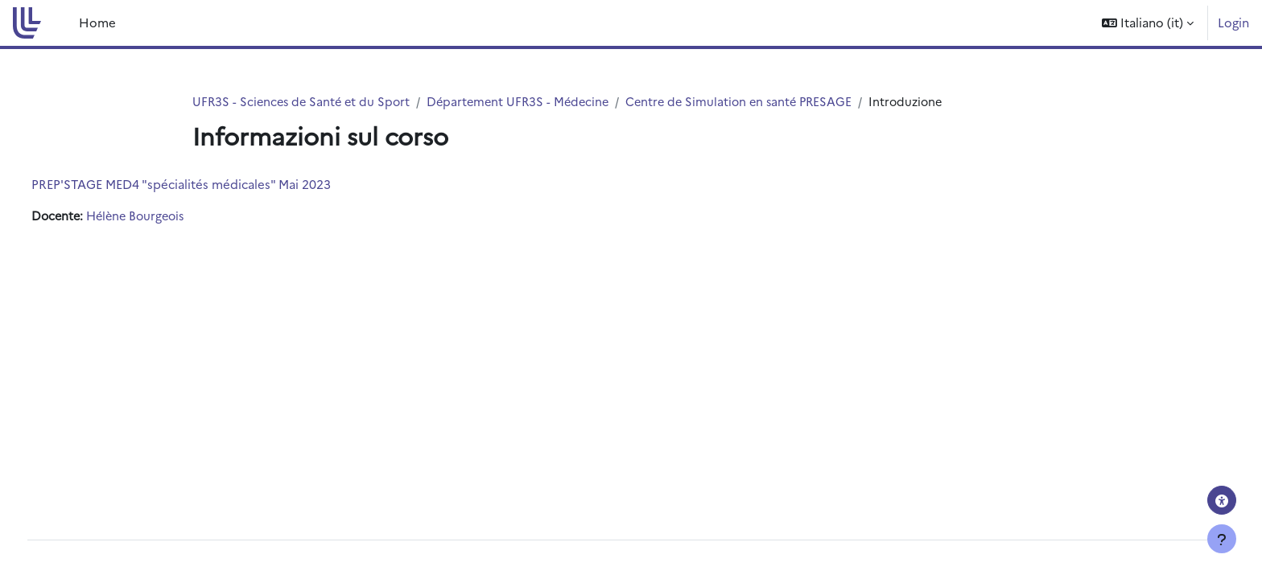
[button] (1147, 23)
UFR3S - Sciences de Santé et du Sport (304, 101)
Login (1233, 22)
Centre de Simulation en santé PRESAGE (754, 101)
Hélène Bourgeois (170, 216)
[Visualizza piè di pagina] (1221, 538)
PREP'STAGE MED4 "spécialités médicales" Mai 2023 (211, 184)
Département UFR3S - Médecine (527, 101)
